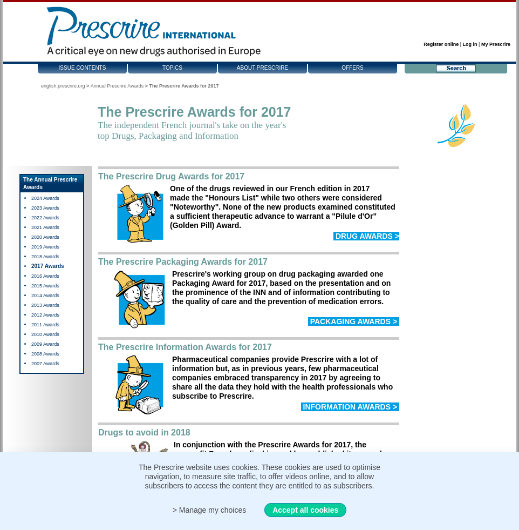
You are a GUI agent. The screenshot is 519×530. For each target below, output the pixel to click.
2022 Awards (45, 217)
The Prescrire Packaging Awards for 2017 (183, 261)
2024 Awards (45, 198)
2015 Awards (45, 286)
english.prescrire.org (63, 86)
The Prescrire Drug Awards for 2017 (171, 176)
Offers (353, 68)
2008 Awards (45, 354)
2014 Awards (45, 295)
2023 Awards (45, 208)
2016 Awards (45, 276)
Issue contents (82, 68)
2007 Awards (45, 363)
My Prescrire (495, 44)
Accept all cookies (305, 510)
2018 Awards (45, 256)
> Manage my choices (210, 510)
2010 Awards (45, 334)
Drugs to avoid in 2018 (144, 432)
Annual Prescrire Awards (117, 86)
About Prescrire (262, 68)
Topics (172, 68)
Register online (441, 44)
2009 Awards (45, 344)
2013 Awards (45, 305)
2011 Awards (45, 324)
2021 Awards (45, 227)
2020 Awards (45, 237)
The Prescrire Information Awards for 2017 (185, 347)
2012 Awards (45, 315)
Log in (470, 44)
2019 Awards (45, 247)
